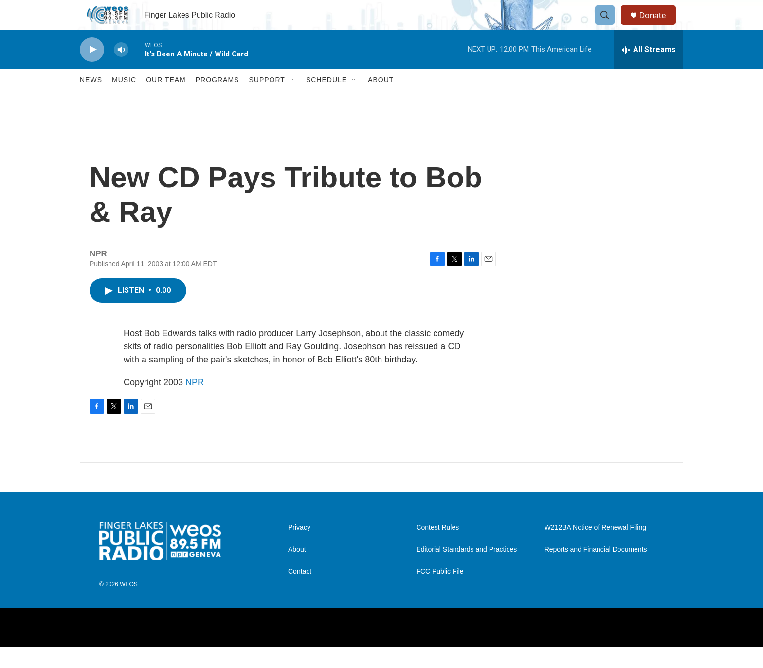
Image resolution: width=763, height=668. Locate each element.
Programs (217, 101)
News (91, 101)
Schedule (326, 101)
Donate (658, 25)
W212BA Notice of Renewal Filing (595, 548)
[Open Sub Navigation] (292, 101)
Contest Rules (437, 548)
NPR (194, 403)
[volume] (121, 71)
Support (267, 101)
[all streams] (648, 70)
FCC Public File (439, 592)
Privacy (299, 548)
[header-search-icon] (609, 26)
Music (124, 101)
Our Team (166, 101)
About (381, 101)
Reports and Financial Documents (596, 570)
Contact (299, 592)
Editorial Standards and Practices (466, 570)
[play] (92, 70)
